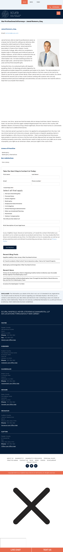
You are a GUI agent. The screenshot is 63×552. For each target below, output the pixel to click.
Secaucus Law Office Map (9, 425)
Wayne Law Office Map (8, 340)
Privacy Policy (32, 462)
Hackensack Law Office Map (10, 383)
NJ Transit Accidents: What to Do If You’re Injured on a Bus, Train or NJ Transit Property (29, 261)
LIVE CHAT (16, 550)
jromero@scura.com (12, 33)
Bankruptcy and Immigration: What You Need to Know (19, 265)
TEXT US (47, 550)
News (31, 2)
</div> (13, 544)
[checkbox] (31, 205)
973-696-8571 (7, 337)
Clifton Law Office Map (8, 446)
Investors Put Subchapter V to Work (13, 284)
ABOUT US (10, 458)
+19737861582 (54, 7)
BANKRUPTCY (19, 458)
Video (38, 2)
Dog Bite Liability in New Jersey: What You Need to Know (20, 257)
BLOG (24, 2)
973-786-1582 (8, 335)
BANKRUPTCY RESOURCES (34, 458)
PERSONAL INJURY (49, 458)
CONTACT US (24, 460)
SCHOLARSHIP (51, 460)
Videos (42, 460)
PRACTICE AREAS (12, 460)
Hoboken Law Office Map (9, 363)
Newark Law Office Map (8, 404)
